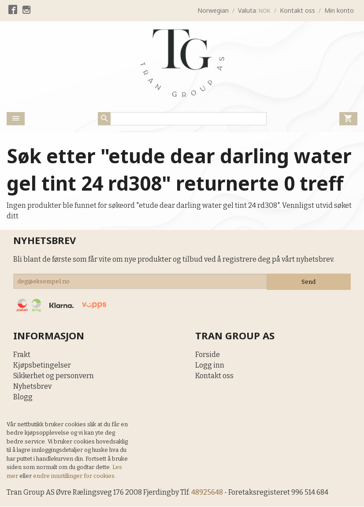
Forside (207, 355)
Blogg (23, 397)
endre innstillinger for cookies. (74, 476)
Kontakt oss (214, 376)
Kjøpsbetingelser (42, 365)
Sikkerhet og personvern (53, 376)
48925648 (208, 492)
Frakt (21, 355)
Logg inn (209, 365)
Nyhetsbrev (32, 387)
